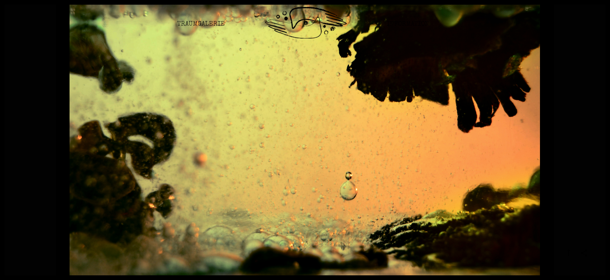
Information (408, 29)
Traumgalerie (201, 29)
